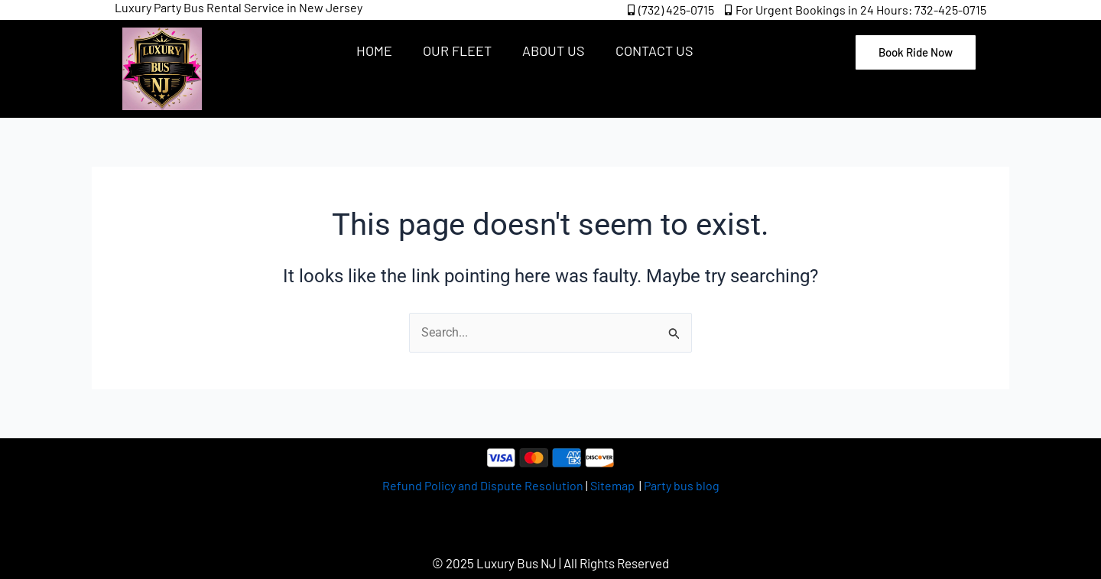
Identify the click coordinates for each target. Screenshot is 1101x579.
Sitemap (613, 485)
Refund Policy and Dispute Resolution (482, 485)
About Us (553, 50)
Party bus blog (681, 485)
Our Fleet (457, 50)
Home (374, 50)
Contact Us (654, 50)
